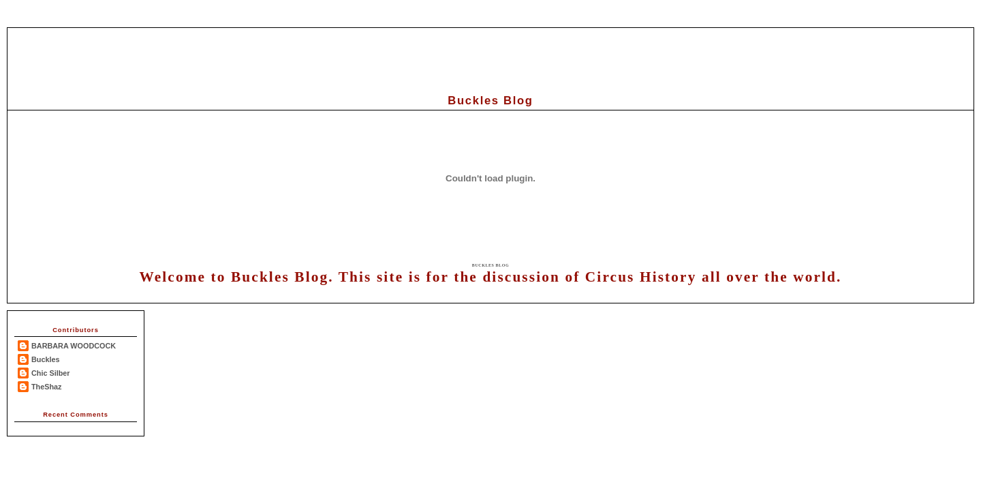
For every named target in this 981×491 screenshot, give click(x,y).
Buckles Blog (490, 265)
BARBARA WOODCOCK (73, 346)
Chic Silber (50, 373)
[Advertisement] (490, 58)
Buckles (45, 359)
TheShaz (46, 387)
